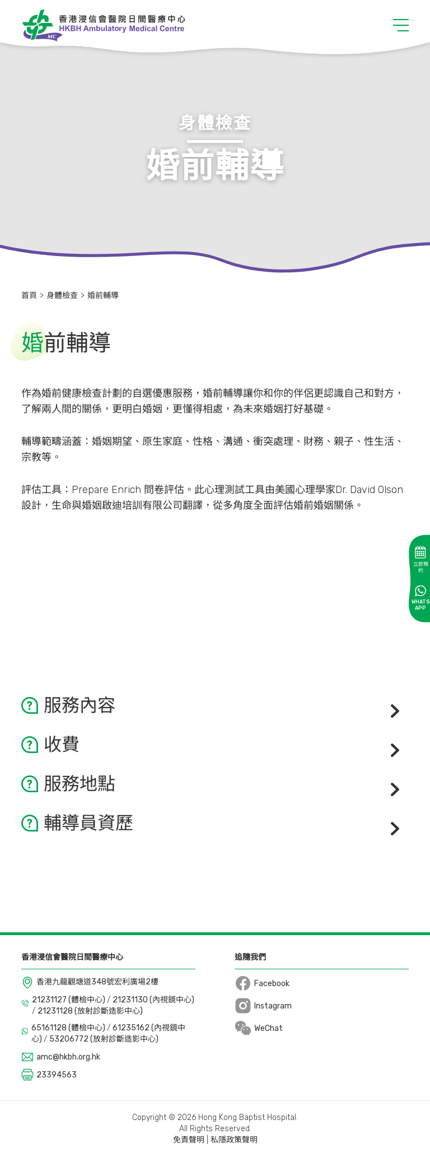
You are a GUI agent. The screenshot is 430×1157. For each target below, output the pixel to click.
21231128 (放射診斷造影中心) (90, 1011)
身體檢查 (62, 295)
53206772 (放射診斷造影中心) (103, 1039)
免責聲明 (188, 1140)
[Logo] (103, 25)
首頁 (29, 295)
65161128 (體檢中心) (69, 1028)
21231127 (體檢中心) (69, 1000)
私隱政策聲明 (234, 1140)
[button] (401, 25)
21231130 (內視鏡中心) (153, 1000)
